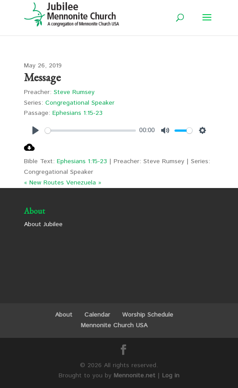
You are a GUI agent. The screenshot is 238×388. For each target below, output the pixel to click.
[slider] (90, 130)
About (63, 314)
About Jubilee (43, 224)
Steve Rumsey (74, 92)
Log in (170, 375)
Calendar (97, 314)
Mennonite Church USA (114, 325)
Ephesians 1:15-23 (77, 113)
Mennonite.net (134, 375)
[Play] (35, 130)
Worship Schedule (147, 314)
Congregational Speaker (80, 102)
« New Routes (44, 182)
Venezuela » (83, 182)
